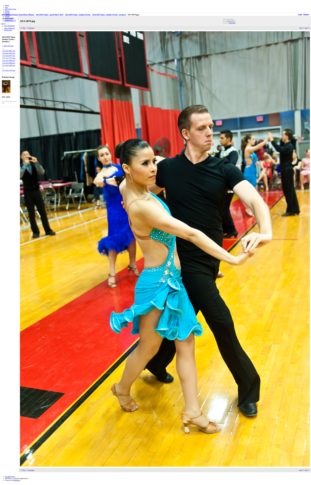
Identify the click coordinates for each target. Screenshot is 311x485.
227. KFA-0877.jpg (8, 56)
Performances (9, 18)
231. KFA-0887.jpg (8, 65)
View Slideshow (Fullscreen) (9, 29)
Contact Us (8, 20)
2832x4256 (232, 23)
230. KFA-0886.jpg (8, 63)
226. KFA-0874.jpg (8, 53)
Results (7, 13)
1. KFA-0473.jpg (7, 46)
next (300, 28)
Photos (7, 11)
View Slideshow (9, 26)
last (306, 28)
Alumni (7, 14)
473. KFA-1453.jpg (8, 70)
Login (300, 14)
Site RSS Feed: (10, 476)
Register (306, 14)
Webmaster (16, 480)
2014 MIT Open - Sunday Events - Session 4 (109, 15)
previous (31, 28)
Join (6, 7)
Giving (7, 16)
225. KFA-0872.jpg (8, 51)
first (24, 28)
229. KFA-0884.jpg (8, 60)
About (7, 5)
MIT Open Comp (10, 9)
